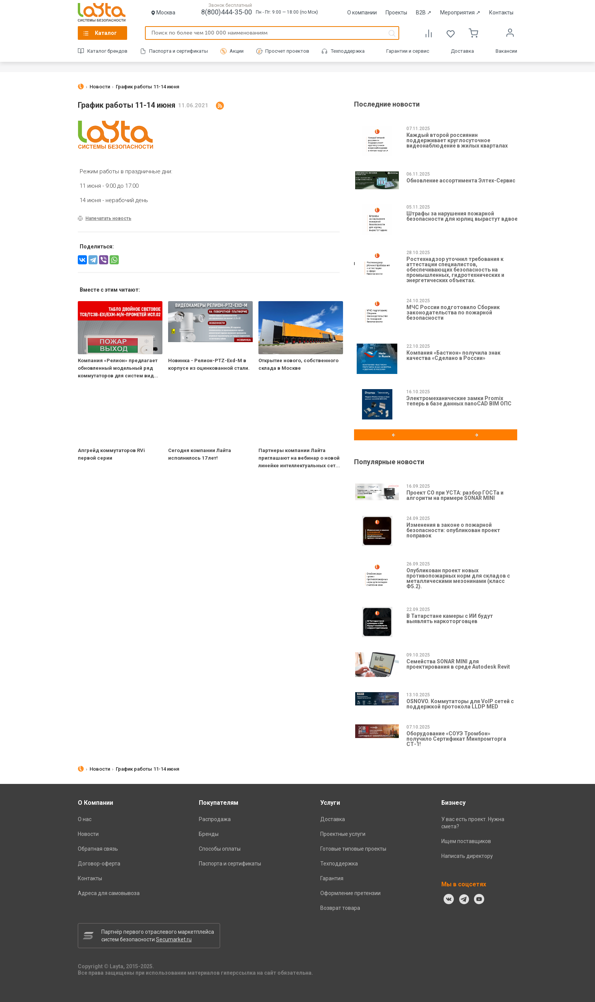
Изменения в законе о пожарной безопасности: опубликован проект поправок (453, 530)
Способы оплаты (220, 849)
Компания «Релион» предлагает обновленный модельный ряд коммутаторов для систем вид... (118, 368)
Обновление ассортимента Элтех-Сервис (460, 180)
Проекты (396, 12)
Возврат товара (340, 908)
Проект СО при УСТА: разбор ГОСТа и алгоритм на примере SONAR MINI (455, 495)
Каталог (106, 33)
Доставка (462, 51)
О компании (362, 12)
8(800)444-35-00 (226, 12)
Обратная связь (98, 849)
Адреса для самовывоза (109, 893)
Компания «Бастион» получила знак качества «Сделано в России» (453, 355)
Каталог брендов (107, 51)
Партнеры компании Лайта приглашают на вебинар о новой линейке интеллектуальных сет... (299, 458)
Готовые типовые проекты (353, 849)
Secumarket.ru (174, 939)
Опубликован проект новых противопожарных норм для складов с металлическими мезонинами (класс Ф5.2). (458, 578)
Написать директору (467, 856)
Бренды (209, 834)
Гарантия (331, 878)
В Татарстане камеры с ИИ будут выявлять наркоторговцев (449, 618)
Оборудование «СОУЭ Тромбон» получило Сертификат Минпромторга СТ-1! (456, 738)
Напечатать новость (108, 218)
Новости (88, 834)
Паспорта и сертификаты (178, 51)
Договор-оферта (99, 864)
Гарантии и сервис (407, 51)
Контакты (501, 12)
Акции (237, 51)
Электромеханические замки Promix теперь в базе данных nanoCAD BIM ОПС (459, 401)
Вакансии (506, 51)
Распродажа (215, 819)
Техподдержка (348, 51)
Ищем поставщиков (466, 841)
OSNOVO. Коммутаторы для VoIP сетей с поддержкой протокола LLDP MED (460, 704)
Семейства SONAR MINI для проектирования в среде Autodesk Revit (458, 664)
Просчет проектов (287, 51)
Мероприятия (460, 12)
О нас (84, 819)
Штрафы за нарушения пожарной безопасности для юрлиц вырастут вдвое (462, 216)
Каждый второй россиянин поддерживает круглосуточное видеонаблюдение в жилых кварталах (457, 140)
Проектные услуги (342, 834)
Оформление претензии (350, 893)
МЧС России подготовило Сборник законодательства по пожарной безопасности (453, 312)
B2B (423, 12)
